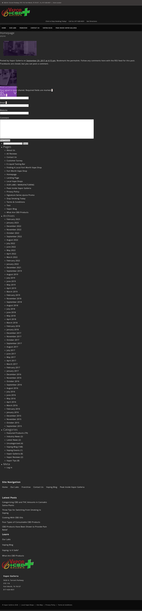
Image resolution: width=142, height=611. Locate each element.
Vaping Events (13, 450)
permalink (75, 60)
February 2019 (13, 295)
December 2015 (14, 416)
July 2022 (11, 243)
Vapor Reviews (13, 457)
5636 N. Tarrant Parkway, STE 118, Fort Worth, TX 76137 (20, 2)
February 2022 (13, 260)
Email (2, 102)
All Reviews (12, 153)
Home (4, 28)
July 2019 (11, 278)
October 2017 (13, 340)
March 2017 (12, 364)
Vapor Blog (12, 209)
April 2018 (11, 319)
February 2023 (13, 219)
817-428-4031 (45, 2)
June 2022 (11, 247)
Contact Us (35, 28)
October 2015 (13, 422)
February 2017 (13, 367)
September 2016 (14, 385)
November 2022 (14, 229)
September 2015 (14, 426)
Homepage (7, 33)
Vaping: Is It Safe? (10, 550)
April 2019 (11, 288)
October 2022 (13, 233)
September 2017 (14, 343)
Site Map (39, 605)
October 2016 (13, 381)
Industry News (13, 436)
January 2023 (13, 222)
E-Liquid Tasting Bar (16, 164)
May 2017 (11, 357)
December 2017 (14, 333)
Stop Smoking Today (16, 198)
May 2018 (11, 316)
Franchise (23, 28)
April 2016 (11, 402)
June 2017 (11, 353)
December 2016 (14, 374)
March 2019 (12, 291)
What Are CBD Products (18, 212)
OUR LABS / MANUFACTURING (20, 185)
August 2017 (12, 347)
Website (3, 110)
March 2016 (12, 405)
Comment (4, 118)
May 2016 (11, 398)
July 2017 (11, 350)
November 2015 (14, 419)
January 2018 (13, 329)
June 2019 (11, 281)
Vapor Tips (12, 460)
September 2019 (14, 271)
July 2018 (11, 309)
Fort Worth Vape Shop (17, 171)
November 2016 (14, 378)
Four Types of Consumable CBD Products (21, 522)
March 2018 (12, 322)
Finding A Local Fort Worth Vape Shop (24, 167)
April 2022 (11, 253)
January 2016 (13, 412)
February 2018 (13, 326)
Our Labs (12, 28)
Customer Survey (14, 160)
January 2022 (13, 264)
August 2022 (12, 240)
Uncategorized (13, 443)
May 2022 (11, 250)
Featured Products (15, 433)
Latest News (12, 440)
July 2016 (11, 391)
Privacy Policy (13, 191)
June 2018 (11, 312)
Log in (9, 467)
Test (9, 205)
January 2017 (13, 371)
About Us (11, 150)
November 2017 (14, 336)
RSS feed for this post (124, 60)
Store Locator (57, 2)
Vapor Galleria (16, 60)
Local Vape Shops (15, 181)
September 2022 (14, 236)
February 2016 (13, 409)
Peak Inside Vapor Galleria (66, 28)
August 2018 (12, 305)
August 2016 (12, 388)
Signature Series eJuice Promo (21, 195)
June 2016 (11, 395)
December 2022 (14, 226)
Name (2, 95)
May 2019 (11, 285)
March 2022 (12, 257)
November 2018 (14, 298)
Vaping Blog (47, 28)
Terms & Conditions (16, 202)
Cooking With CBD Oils (12, 517)
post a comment (40, 64)
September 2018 (14, 302)
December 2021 (14, 267)
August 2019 (12, 274)
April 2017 (11, 360)
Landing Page (13, 178)
